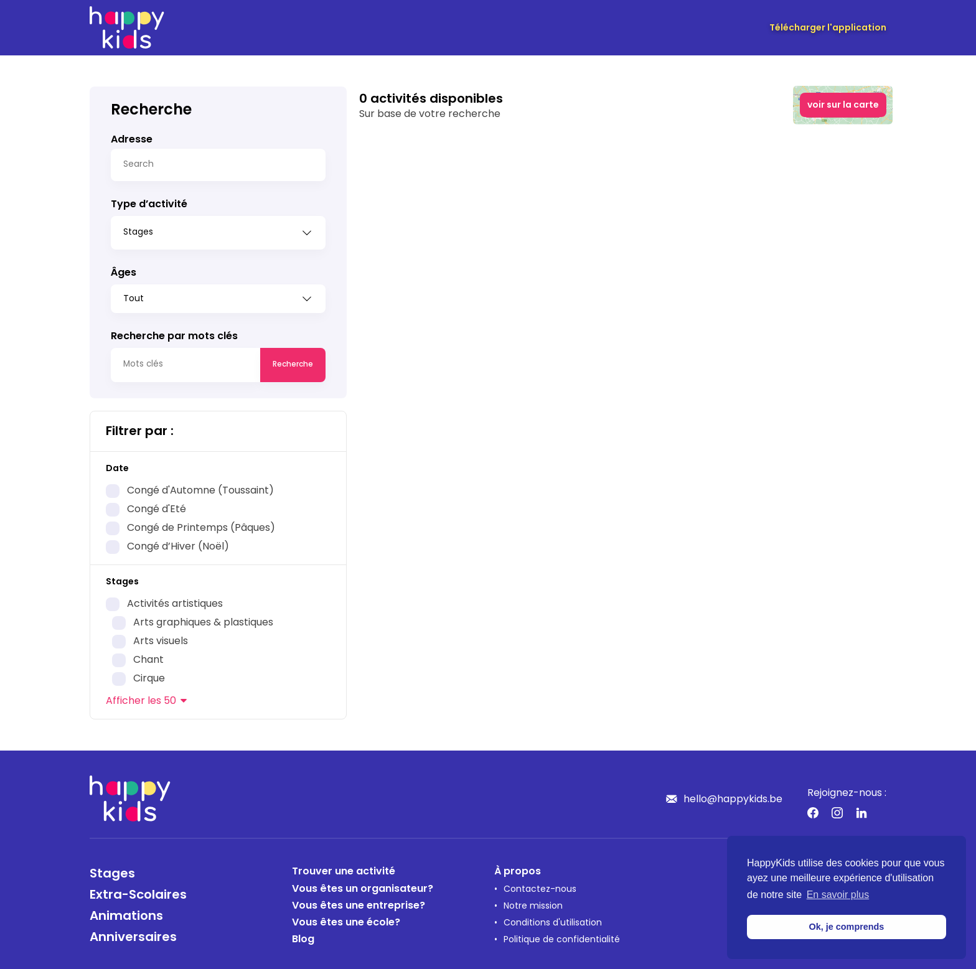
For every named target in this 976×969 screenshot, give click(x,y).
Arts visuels (160, 637)
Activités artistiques (175, 600)
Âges (123, 269)
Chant (148, 656)
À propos (517, 867)
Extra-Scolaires (138, 891)
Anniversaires (133, 933)
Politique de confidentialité (562, 936)
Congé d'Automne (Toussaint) (200, 487)
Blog (303, 935)
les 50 (141, 697)
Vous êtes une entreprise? (358, 902)
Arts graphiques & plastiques (203, 619)
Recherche (293, 360)
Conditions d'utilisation (553, 919)
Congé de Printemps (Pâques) (201, 524)
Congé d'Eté (156, 505)
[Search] (218, 165)
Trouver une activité (343, 867)
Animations (126, 912)
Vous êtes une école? (346, 918)
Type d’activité (149, 205)
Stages (112, 870)
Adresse (131, 140)
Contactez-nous (540, 885)
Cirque (149, 675)
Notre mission (533, 902)
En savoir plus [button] (838, 894)
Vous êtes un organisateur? (362, 885)
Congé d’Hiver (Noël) (178, 543)
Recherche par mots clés (174, 332)
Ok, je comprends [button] (846, 927)
